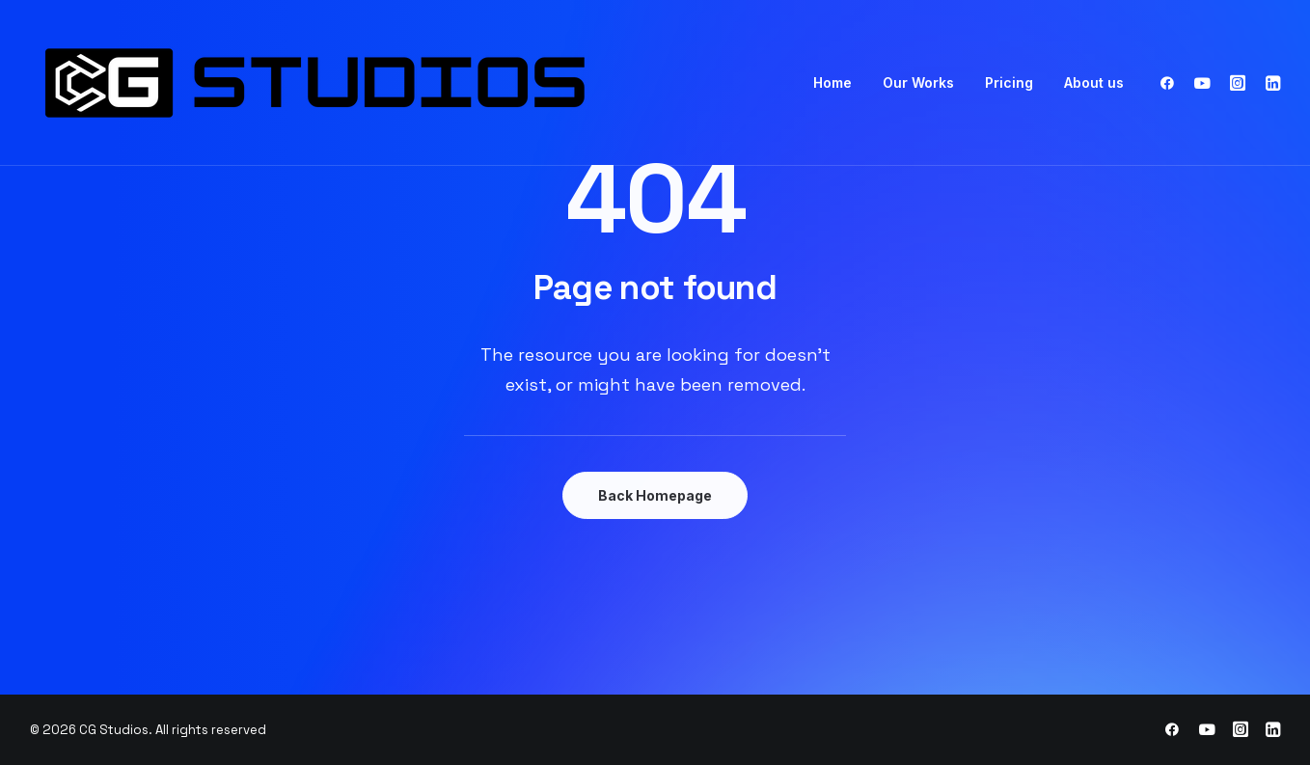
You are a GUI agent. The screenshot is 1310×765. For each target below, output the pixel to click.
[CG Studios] (367, 83)
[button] (1172, 83)
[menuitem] (832, 83)
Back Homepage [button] (655, 495)
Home (832, 82)
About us (1094, 82)
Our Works (918, 82)
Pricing (1009, 82)
